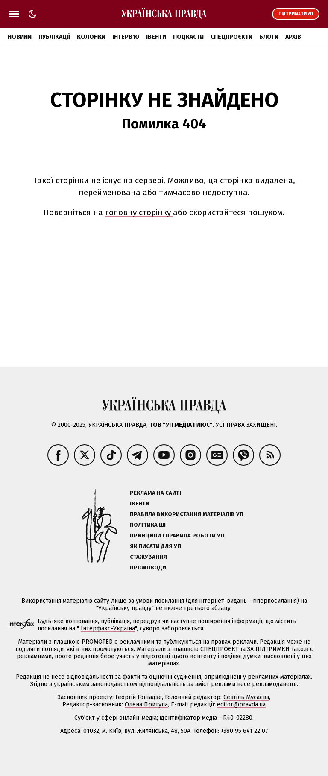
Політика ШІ (148, 525)
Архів (293, 37)
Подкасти (188, 37)
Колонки (91, 37)
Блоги (268, 37)
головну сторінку (139, 212)
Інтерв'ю (125, 37)
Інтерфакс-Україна (108, 628)
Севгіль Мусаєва (246, 697)
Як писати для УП (155, 546)
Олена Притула (146, 704)
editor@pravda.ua (241, 704)
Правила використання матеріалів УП (186, 514)
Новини (20, 37)
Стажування (148, 557)
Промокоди (148, 567)
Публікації (54, 37)
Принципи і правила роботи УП (177, 535)
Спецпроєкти (231, 37)
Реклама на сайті (155, 493)
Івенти (156, 37)
